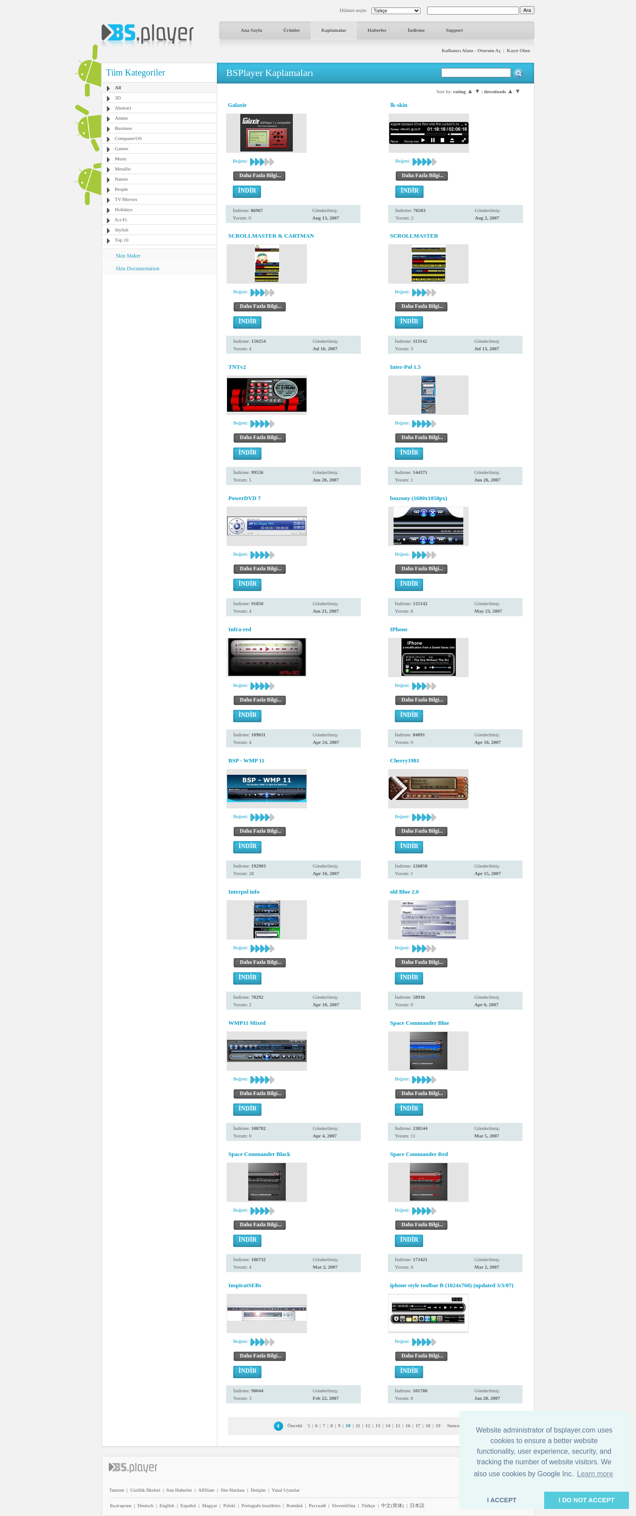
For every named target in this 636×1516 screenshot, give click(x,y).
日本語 (417, 1505)
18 (427, 1425)
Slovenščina (343, 1505)
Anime (121, 118)
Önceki (295, 1425)
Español (188, 1505)
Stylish (122, 229)
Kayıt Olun (518, 50)
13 (377, 1425)
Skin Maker (128, 256)
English (166, 1505)
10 (347, 1425)
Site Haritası (232, 1490)
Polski (229, 1505)
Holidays (123, 209)
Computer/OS (128, 138)
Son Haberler (179, 1490)
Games (122, 148)
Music (121, 158)
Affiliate (206, 1490)
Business (123, 128)
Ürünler (292, 30)
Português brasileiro (261, 1505)
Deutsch (145, 1505)
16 (407, 1425)
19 (437, 1425)
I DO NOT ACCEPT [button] (587, 1500)
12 (367, 1425)
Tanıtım (116, 1490)
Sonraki (455, 1425)
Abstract (123, 107)
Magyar (209, 1505)
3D (118, 97)
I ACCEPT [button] (502, 1500)
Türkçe (368, 1505)
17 (418, 1425)
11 (358, 1425)
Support (454, 30)
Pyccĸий (317, 1505)
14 (388, 1425)
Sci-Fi (121, 219)
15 (397, 1425)
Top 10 (122, 240)
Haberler (376, 30)
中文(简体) (392, 1505)
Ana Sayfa (251, 30)
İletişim (258, 1490)
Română (295, 1505)
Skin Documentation (137, 268)
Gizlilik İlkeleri (145, 1490)
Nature (121, 179)
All (118, 87)
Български (121, 1505)
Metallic (123, 168)
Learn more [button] (595, 1474)
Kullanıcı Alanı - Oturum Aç (471, 50)
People (121, 189)
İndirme (416, 30)
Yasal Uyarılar (285, 1490)
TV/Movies (126, 199)
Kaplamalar (333, 30)
